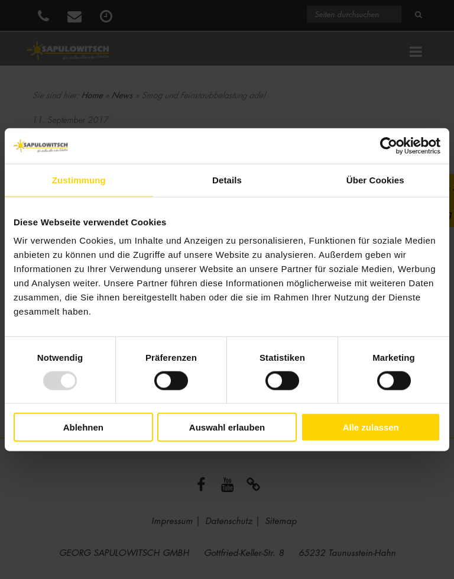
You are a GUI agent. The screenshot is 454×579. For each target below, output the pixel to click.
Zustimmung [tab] (79, 179)
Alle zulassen (371, 427)
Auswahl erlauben (227, 427)
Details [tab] (227, 179)
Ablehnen (83, 427)
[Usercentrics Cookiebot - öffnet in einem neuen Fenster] (388, 145)
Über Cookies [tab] (375, 179)
